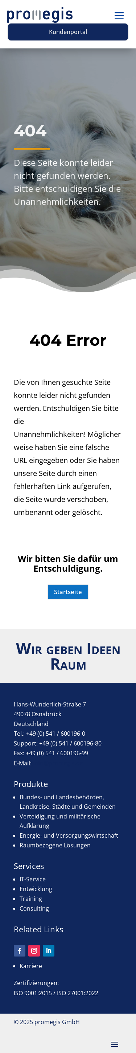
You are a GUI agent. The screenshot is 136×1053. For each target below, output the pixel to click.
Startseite (68, 592)
